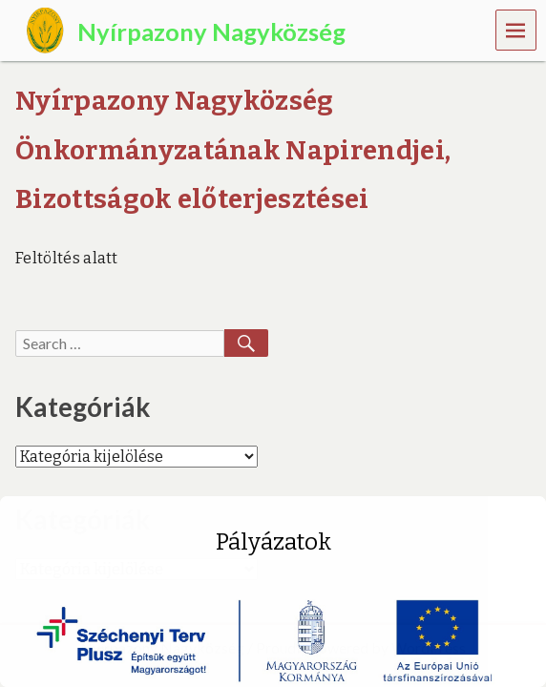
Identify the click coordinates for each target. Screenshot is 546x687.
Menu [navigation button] (516, 29)
